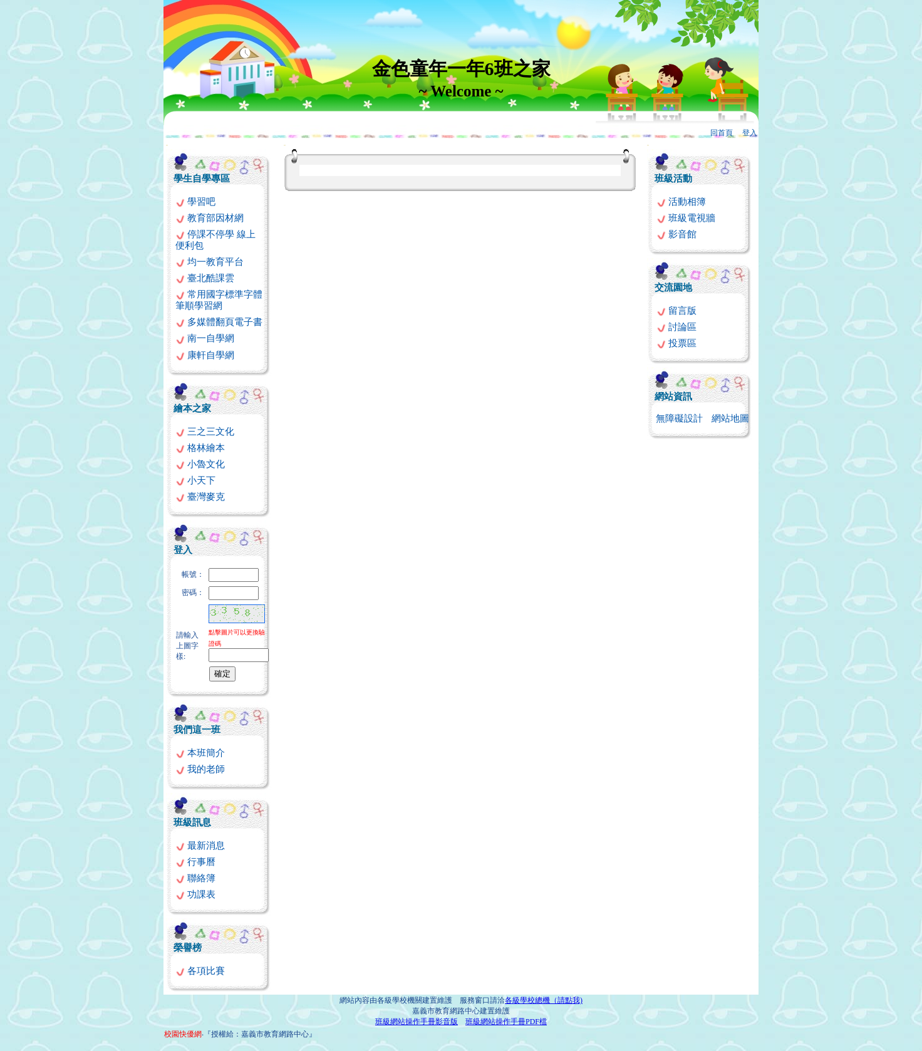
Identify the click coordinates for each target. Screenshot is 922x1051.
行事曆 (195, 862)
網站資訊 (673, 396)
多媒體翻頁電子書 (218, 322)
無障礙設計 (679, 418)
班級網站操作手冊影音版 (416, 1021)
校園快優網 (183, 1034)
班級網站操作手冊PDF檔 (506, 1021)
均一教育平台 (209, 262)
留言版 (676, 311)
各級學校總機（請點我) (544, 1000)
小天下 (195, 480)
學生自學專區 (202, 178)
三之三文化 (204, 432)
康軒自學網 (204, 355)
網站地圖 (730, 418)
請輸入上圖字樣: (187, 646)
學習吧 (195, 202)
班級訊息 (192, 822)
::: (167, 145)
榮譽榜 (188, 948)
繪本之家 (192, 408)
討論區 (676, 327)
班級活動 (673, 178)
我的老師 (200, 769)
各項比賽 (200, 971)
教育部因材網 (209, 218)
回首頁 (721, 132)
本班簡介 (200, 753)
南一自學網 (204, 338)
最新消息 (200, 846)
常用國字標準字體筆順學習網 (218, 300)
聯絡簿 (195, 878)
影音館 (676, 234)
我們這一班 (197, 730)
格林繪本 (200, 448)
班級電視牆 (685, 218)
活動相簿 (681, 202)
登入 (749, 132)
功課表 (195, 894)
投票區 (676, 343)
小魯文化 (200, 464)
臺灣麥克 (200, 497)
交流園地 (673, 287)
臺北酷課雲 (204, 278)
